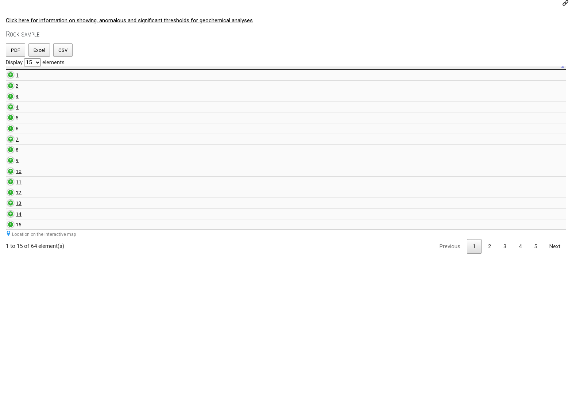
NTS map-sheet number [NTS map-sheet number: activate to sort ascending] (215, 76)
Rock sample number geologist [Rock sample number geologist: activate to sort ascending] (166, 76)
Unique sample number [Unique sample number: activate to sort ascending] (45, 76)
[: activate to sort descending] (10, 76)
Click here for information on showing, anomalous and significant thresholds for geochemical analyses (129, 20)
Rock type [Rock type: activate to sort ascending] (103, 76)
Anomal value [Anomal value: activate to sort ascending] (314, 76)
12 (10, 316)
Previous (450, 410)
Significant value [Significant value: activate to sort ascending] (385, 76)
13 (10, 338)
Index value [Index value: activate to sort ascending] (264, 76)
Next (554, 410)
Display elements (35, 62)
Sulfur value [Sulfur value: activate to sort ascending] (453, 76)
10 (10, 276)
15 (10, 381)
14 (10, 360)
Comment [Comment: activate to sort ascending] (518, 76)
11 (10, 298)
